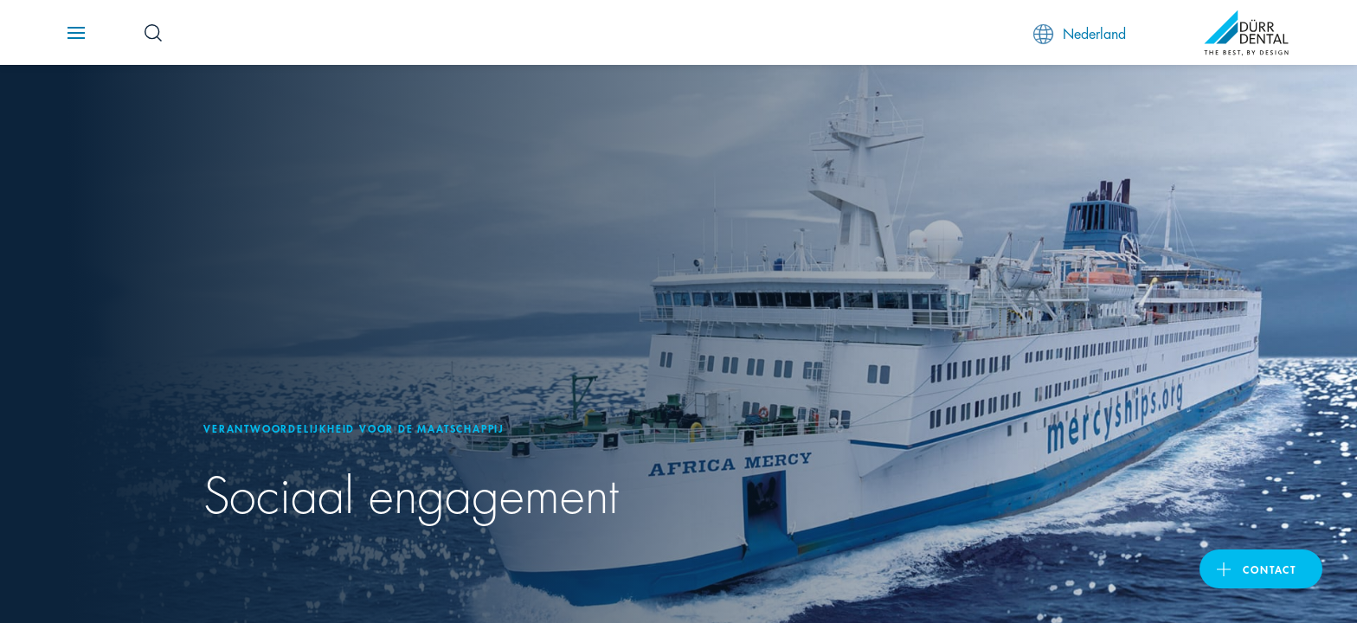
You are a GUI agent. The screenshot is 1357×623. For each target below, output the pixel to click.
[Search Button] (153, 33)
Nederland (1079, 33)
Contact (1269, 569)
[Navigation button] (76, 33)
